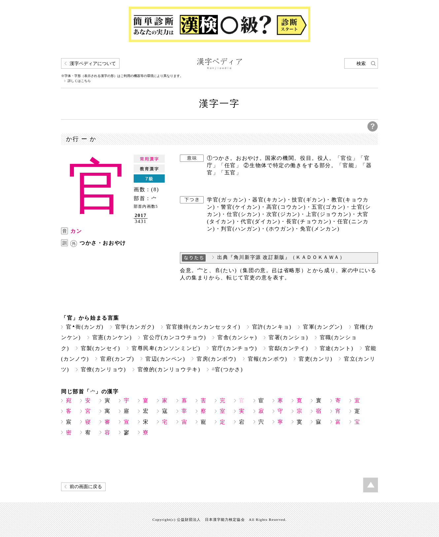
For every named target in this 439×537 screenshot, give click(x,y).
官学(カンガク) (135, 327)
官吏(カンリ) (315, 359)
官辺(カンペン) (165, 359)
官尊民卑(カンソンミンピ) (166, 348)
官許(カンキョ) (272, 327)
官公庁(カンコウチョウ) (174, 337)
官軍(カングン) (323, 327)
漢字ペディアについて (93, 63)
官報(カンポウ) (267, 359)
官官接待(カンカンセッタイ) (203, 327)
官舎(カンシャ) (237, 337)
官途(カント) (337, 348)
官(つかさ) (227, 369)
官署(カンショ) (288, 337)
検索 (361, 63)
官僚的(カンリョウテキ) (169, 369)
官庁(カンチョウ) (234, 348)
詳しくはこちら (79, 81)
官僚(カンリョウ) (103, 369)
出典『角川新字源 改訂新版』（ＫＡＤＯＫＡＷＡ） (281, 257)
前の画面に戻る (86, 486)
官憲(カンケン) (112, 337)
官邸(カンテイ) (288, 348)
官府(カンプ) (117, 359)
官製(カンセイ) (100, 348)
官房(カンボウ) (216, 359)
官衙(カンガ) (85, 327)
